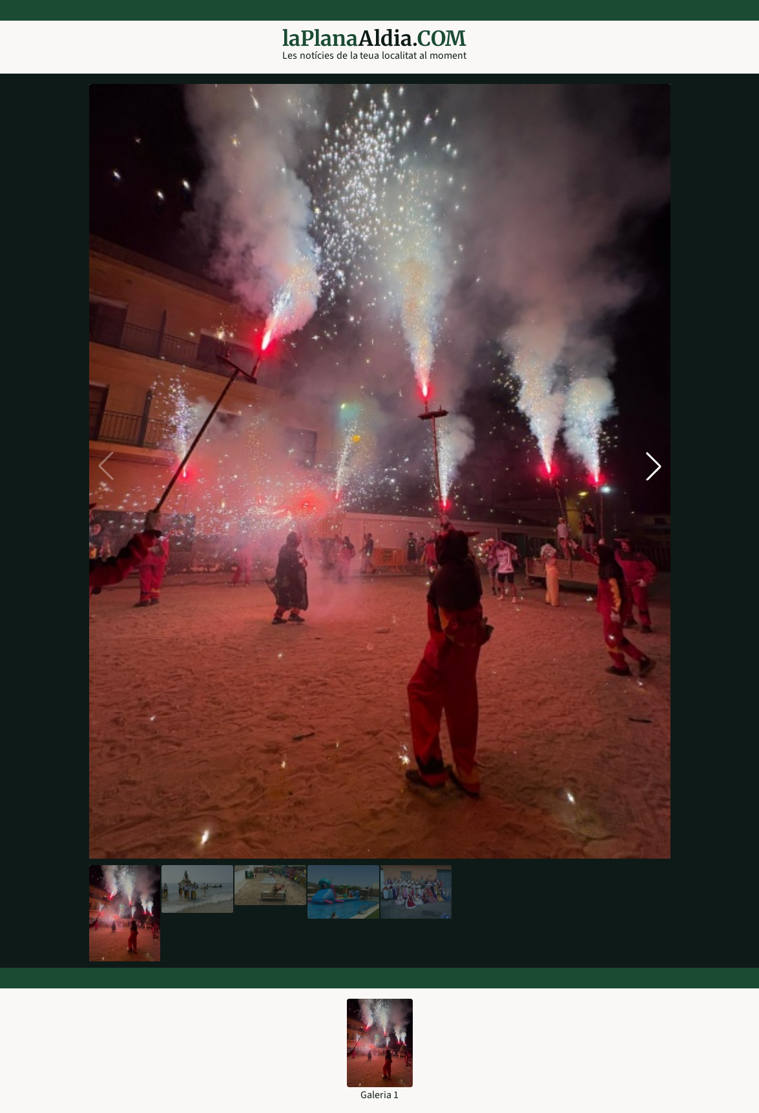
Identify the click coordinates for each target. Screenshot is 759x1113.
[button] (653, 466)
